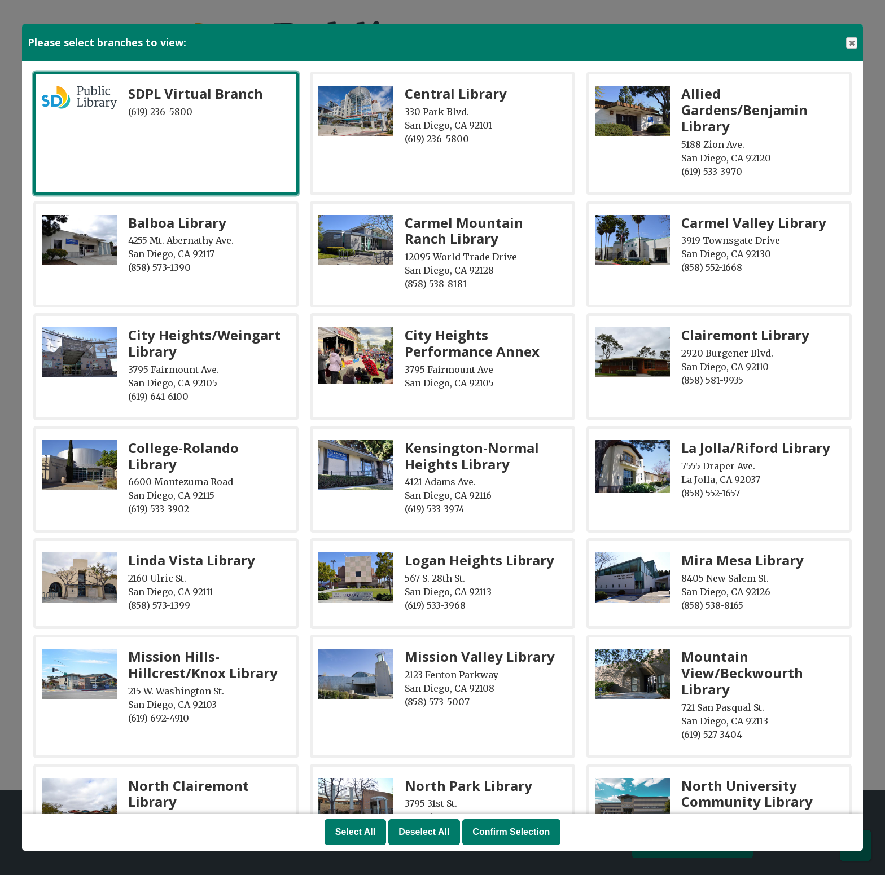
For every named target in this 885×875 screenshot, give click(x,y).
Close (851, 43)
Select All (355, 832)
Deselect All (423, 832)
